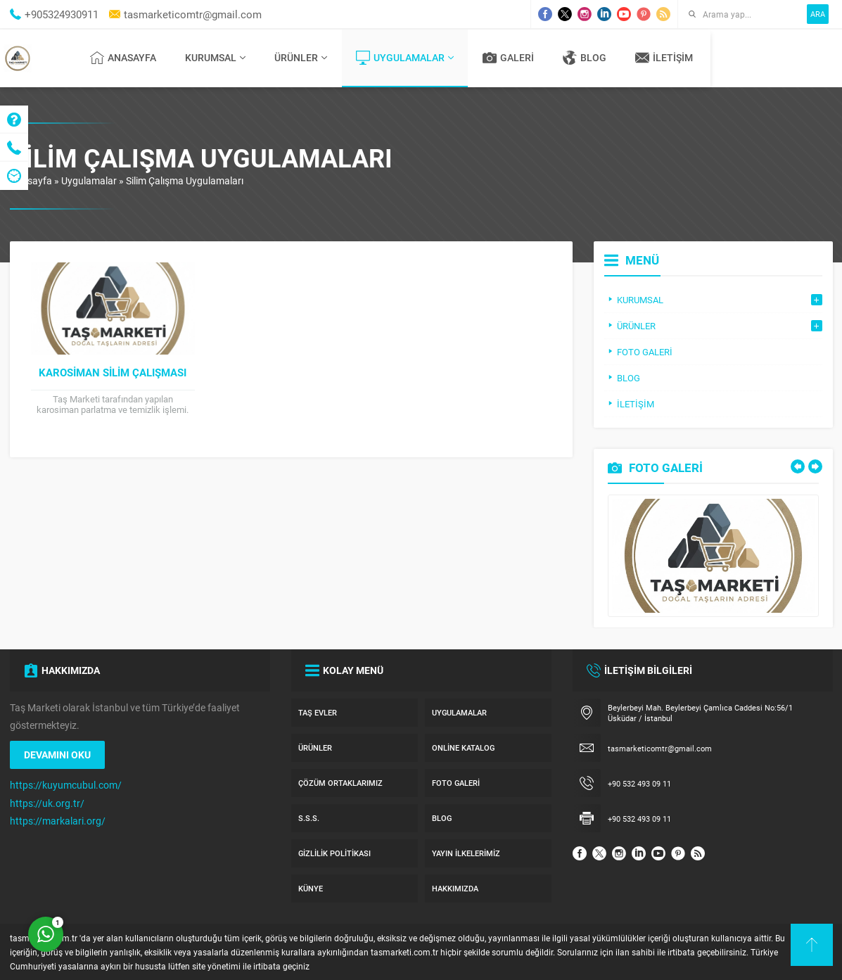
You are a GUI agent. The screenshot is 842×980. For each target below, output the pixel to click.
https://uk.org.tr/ (47, 803)
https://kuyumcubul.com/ (66, 784)
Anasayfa (31, 180)
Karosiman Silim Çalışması (112, 372)
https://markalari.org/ (58, 820)
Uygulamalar (89, 180)
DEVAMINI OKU (57, 754)
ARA (817, 13)
